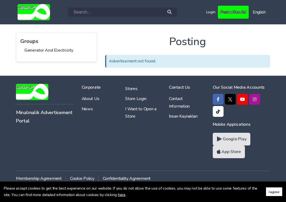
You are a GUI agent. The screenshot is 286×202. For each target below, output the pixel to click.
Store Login (135, 99)
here (121, 194)
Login (208, 12)
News (87, 109)
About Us (90, 99)
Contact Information (179, 102)
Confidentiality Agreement (127, 178)
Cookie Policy (82, 178)
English (259, 12)
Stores (131, 89)
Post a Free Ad (232, 12)
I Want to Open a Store (141, 112)
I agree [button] (274, 192)
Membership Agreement (39, 178)
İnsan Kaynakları (183, 116)
